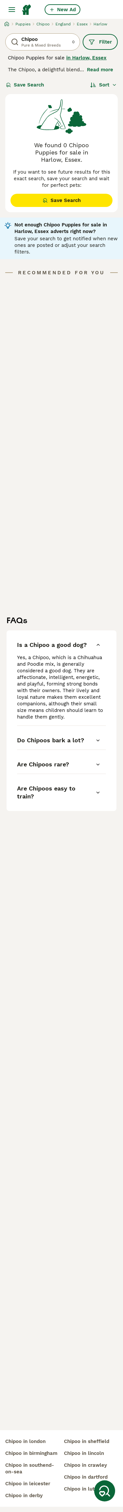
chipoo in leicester (27, 1484)
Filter (100, 42)
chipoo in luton (82, 1489)
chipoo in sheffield (86, 1441)
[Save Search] (104, 1490)
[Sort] (103, 84)
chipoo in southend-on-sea (29, 1468)
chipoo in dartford (86, 1477)
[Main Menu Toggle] (11, 9)
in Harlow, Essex (86, 58)
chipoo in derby (24, 1495)
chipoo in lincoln (84, 1453)
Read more (100, 70)
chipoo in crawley (85, 1465)
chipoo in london (25, 1441)
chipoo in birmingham (31, 1453)
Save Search (25, 85)
